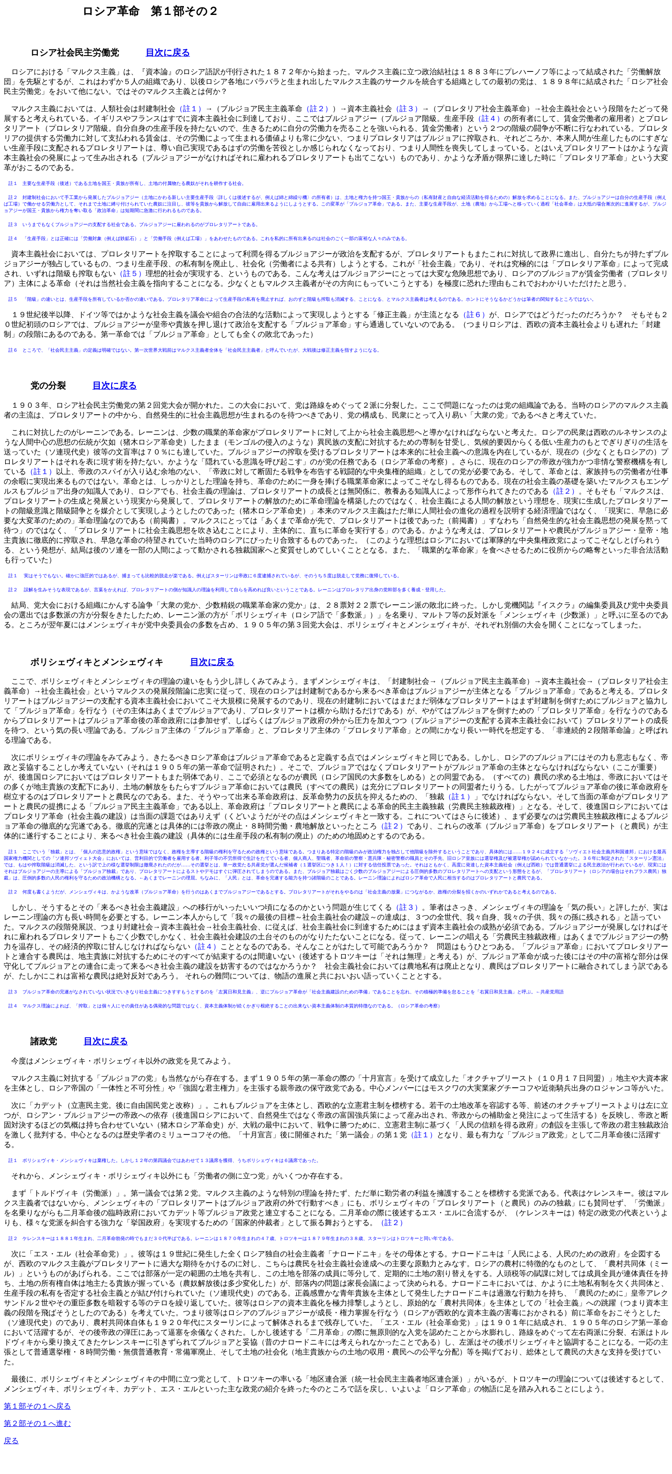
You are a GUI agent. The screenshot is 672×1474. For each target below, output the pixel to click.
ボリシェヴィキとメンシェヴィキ (97, 662)
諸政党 (44, 1041)
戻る (11, 1441)
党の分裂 (48, 385)
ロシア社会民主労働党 (75, 52)
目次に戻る (168, 52)
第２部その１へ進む (37, 1423)
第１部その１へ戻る (37, 1406)
